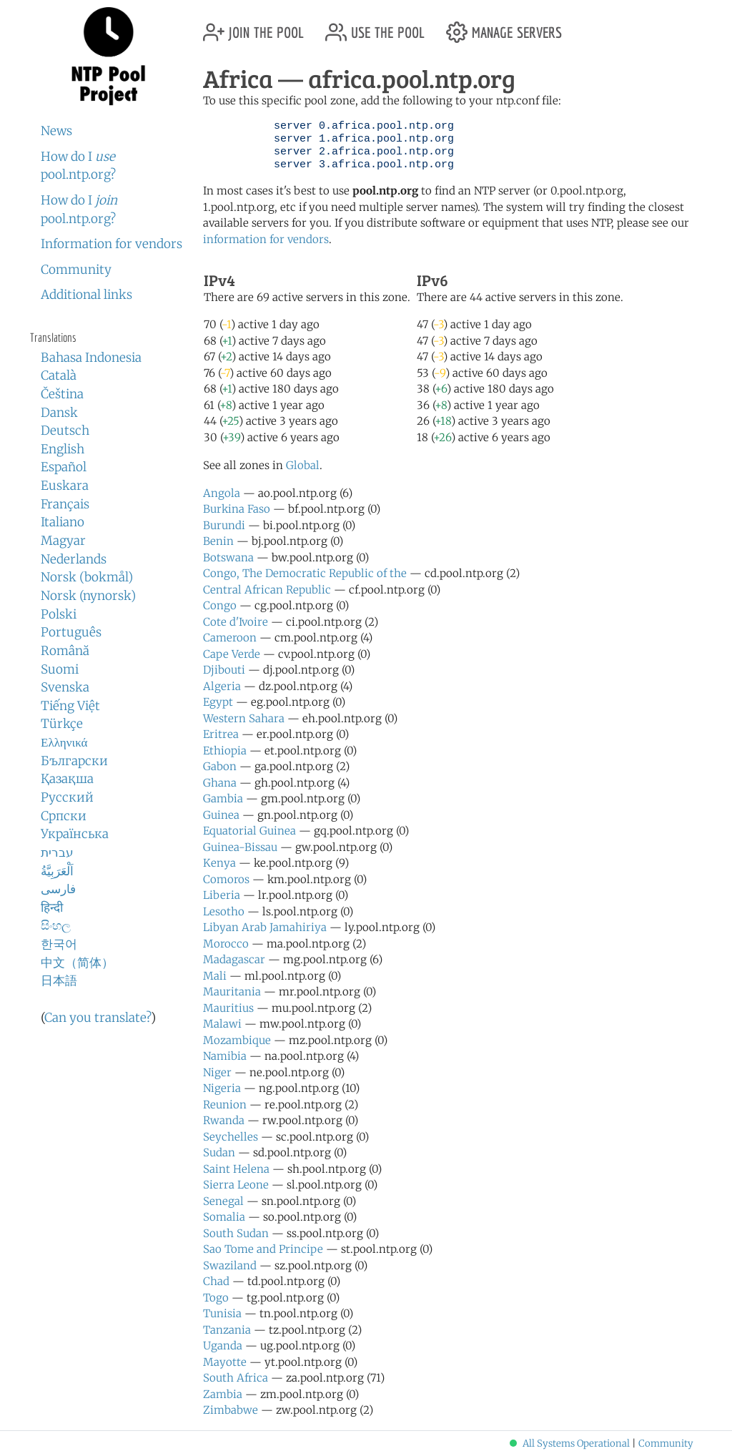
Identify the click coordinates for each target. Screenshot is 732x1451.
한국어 (59, 944)
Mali (215, 976)
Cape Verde (231, 654)
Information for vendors (111, 244)
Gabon (220, 766)
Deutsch (65, 430)
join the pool (253, 27)
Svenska (65, 687)
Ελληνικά (64, 742)
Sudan (219, 1152)
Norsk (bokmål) (87, 577)
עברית (57, 852)
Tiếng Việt (70, 706)
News (56, 131)
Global (303, 465)
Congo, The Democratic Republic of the (305, 573)
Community (76, 269)
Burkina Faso (236, 509)
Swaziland (230, 1265)
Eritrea (221, 734)
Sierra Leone (236, 1184)
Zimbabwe (230, 1410)
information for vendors (266, 239)
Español (63, 467)
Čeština (62, 394)
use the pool (375, 27)
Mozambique (237, 1040)
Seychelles (230, 1136)
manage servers (504, 27)
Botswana (228, 557)
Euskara (65, 485)
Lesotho (223, 911)
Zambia (222, 1394)
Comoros (226, 879)
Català (58, 375)
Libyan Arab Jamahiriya (265, 927)
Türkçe (62, 724)
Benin (218, 541)
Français (65, 504)
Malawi (222, 1024)
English (62, 449)
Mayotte (225, 1362)
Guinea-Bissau (240, 847)
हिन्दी (52, 907)
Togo (216, 1297)
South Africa (235, 1377)
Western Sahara (244, 718)
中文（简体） (77, 962)
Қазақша (67, 779)
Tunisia (222, 1313)
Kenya (219, 863)
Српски (63, 816)
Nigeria (222, 1088)
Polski (58, 614)
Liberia (221, 895)
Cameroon (230, 637)
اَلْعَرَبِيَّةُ (57, 871)
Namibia (225, 1056)
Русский (67, 797)
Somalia (224, 1217)
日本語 (59, 980)
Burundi (224, 525)
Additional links (86, 295)
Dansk (59, 412)
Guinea (221, 815)
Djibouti (224, 670)
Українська (75, 834)
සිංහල (56, 925)
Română (65, 651)
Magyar (63, 541)
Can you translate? (97, 1017)
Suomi (60, 669)
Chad (216, 1281)
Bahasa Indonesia (91, 357)
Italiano (62, 522)
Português (71, 632)
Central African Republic (267, 589)
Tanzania (227, 1330)
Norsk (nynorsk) (88, 596)
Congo (220, 605)
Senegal (223, 1201)
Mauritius (228, 1008)
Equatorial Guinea (249, 830)
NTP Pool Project (108, 56)
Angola (221, 493)
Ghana (220, 783)
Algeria (222, 686)
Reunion (225, 1104)
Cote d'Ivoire (235, 622)
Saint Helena (236, 1169)
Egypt (218, 702)
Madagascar (234, 959)
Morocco (226, 943)
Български (74, 761)
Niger (217, 1072)
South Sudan (236, 1233)
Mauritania (232, 991)
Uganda (222, 1345)
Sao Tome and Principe (263, 1249)
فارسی (58, 889)
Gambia (223, 798)
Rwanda (223, 1120)
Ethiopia (225, 750)
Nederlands (74, 559)
